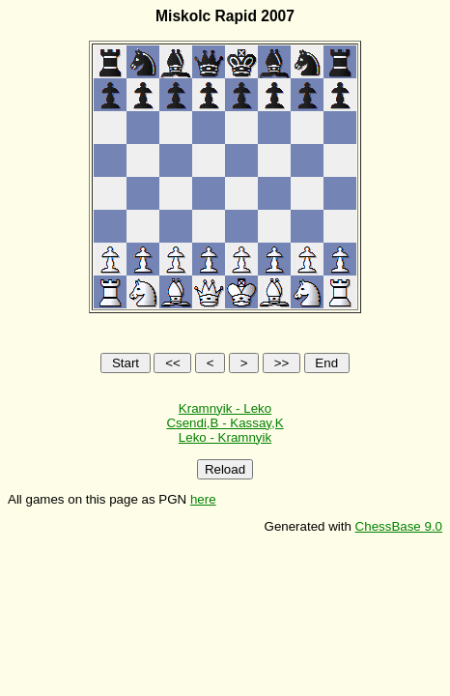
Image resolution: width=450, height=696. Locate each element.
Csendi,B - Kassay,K (224, 423)
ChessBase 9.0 (398, 526)
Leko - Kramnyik (225, 437)
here (203, 499)
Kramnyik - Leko (225, 408)
